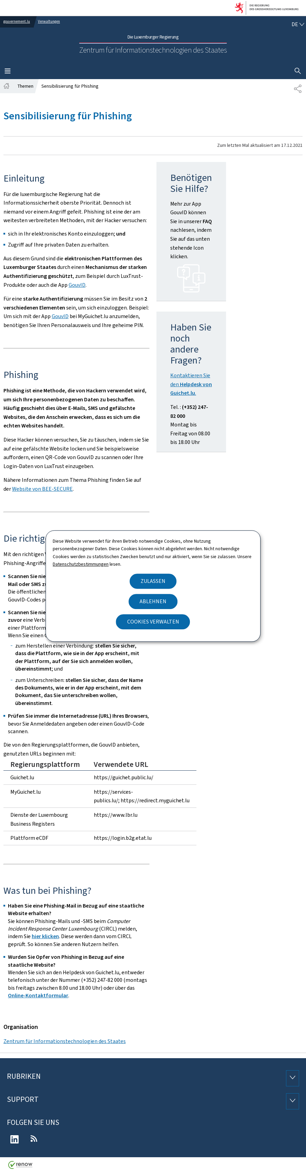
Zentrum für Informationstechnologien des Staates (64, 1041)
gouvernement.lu (16, 21)
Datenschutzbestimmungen (81, 564)
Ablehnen (153, 601)
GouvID (77, 285)
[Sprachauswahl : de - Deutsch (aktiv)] (297, 24)
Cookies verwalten (153, 621)
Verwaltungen (49, 21)
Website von (42, 488)
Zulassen (153, 581)
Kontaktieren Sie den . (191, 384)
